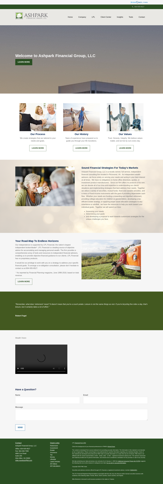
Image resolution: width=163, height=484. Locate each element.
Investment (54, 448)
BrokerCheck (111, 446)
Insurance (53, 452)
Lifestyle (53, 459)
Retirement (54, 446)
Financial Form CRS (80, 443)
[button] (82, 17)
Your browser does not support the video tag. (41, 359)
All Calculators (55, 466)
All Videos (53, 464)
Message (19, 407)
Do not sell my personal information (116, 463)
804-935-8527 (138, 7)
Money (52, 457)
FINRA (132, 470)
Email (85, 395)
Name (17, 395)
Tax (51, 455)
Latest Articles (55, 461)
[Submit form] (20, 427)
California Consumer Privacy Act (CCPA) (129, 461)
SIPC (135, 470)
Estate (52, 450)
